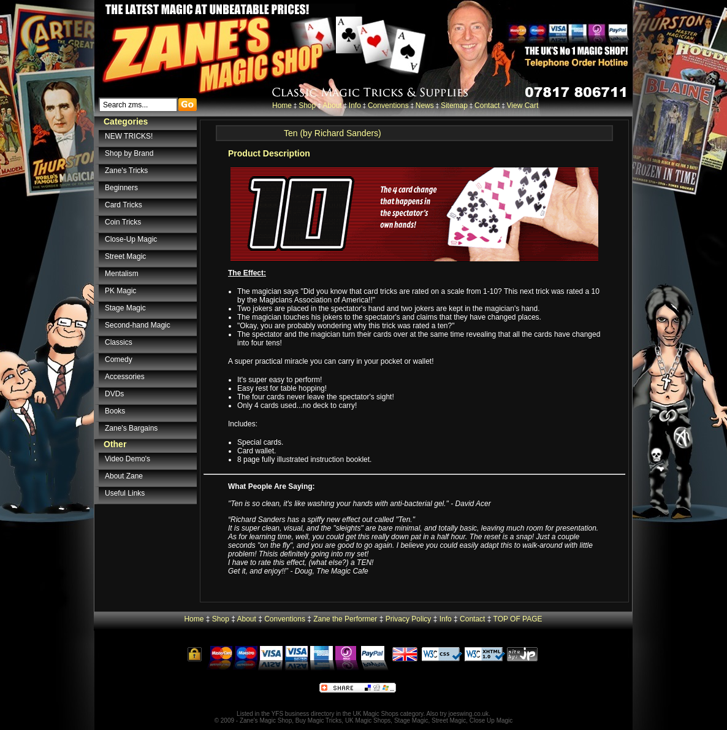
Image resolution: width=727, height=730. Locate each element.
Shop (307, 105)
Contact (487, 105)
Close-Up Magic (131, 239)
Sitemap (454, 105)
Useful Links (125, 493)
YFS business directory (303, 713)
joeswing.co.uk (469, 713)
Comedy (118, 359)
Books (115, 411)
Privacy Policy (409, 619)
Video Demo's (127, 459)
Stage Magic (125, 308)
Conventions (388, 105)
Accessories (125, 376)
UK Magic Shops (375, 713)
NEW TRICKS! (129, 136)
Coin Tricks (123, 222)
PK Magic (120, 290)
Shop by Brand (129, 153)
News (425, 105)
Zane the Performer (345, 619)
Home (282, 105)
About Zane (124, 476)
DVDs (114, 394)
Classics (118, 342)
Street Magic (125, 256)
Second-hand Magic (137, 325)
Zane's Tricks (126, 170)
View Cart (523, 105)
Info (355, 105)
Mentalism (122, 273)
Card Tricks (123, 205)
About (331, 105)
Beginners (121, 187)
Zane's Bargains (131, 428)
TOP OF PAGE (517, 619)
